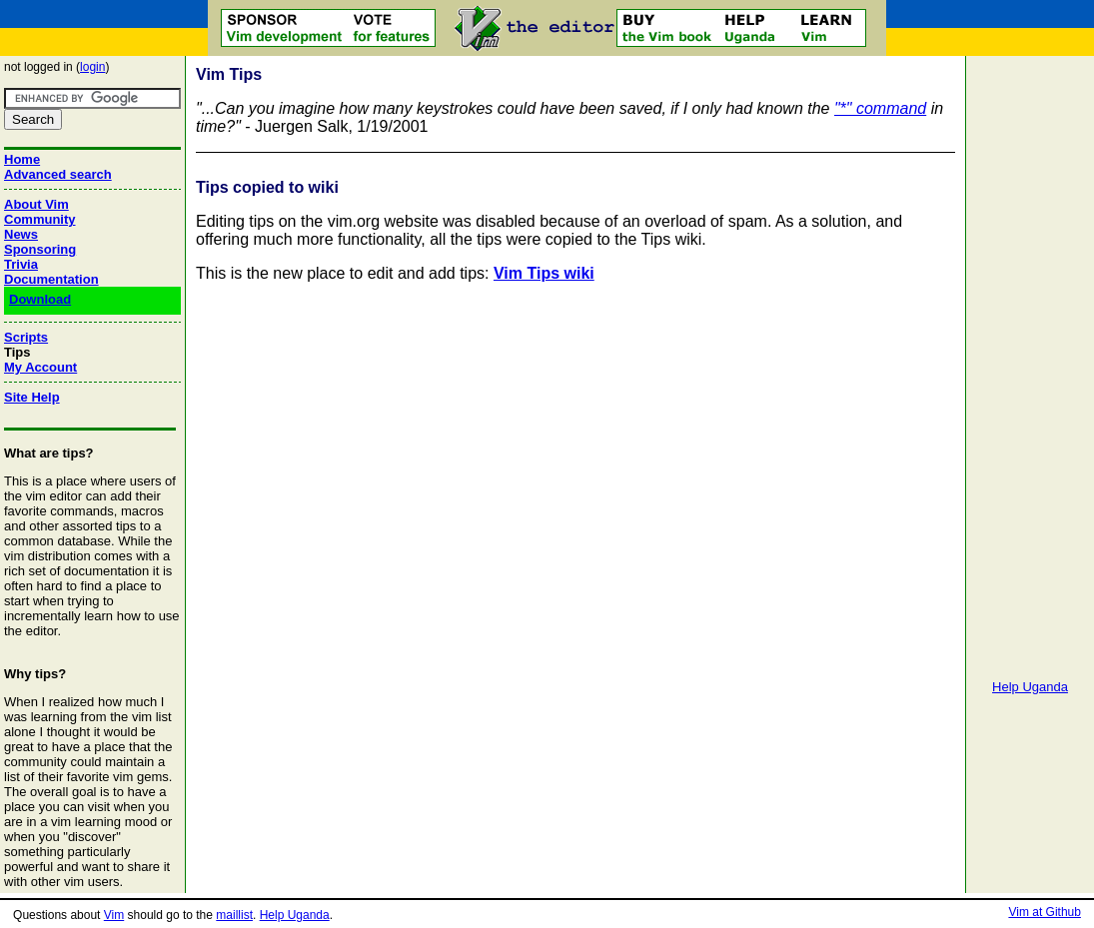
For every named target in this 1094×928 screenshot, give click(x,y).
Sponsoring (40, 249)
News (21, 234)
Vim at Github (1044, 912)
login (92, 67)
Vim (114, 915)
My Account (40, 367)
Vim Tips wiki (544, 273)
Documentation (51, 279)
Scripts (26, 337)
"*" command (880, 108)
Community (40, 219)
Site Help (32, 397)
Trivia (21, 264)
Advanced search (58, 174)
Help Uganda (1030, 686)
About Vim (36, 204)
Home (22, 159)
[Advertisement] (1030, 359)
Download (40, 299)
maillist (234, 915)
